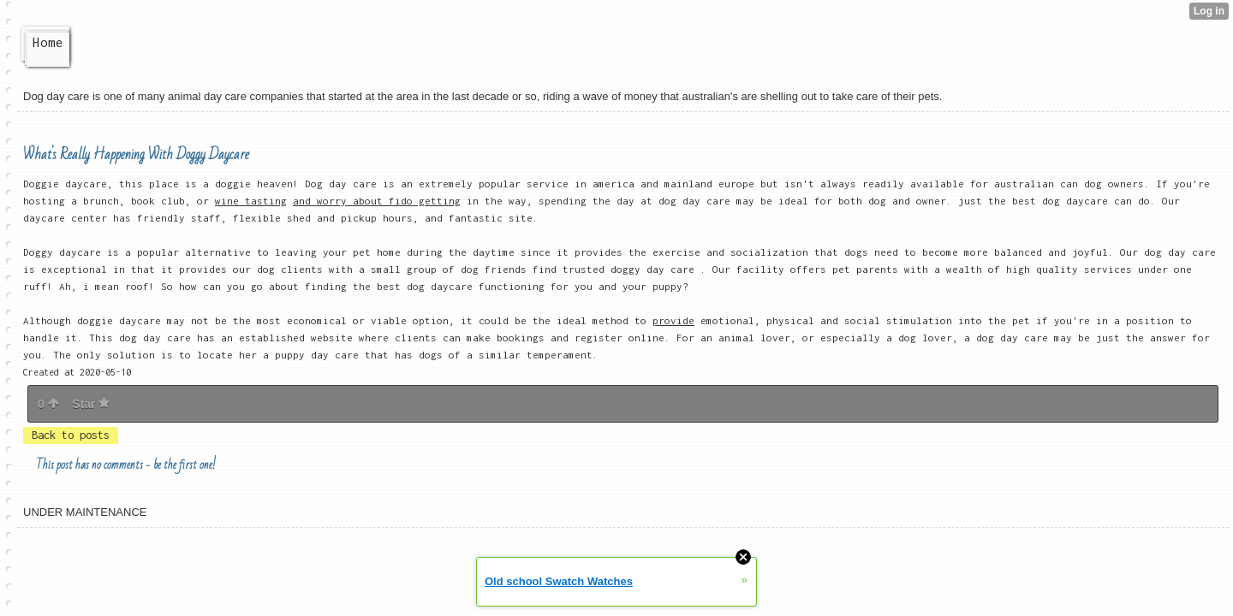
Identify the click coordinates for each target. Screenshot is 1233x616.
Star (91, 404)
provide (673, 320)
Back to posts (71, 435)
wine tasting (251, 200)
